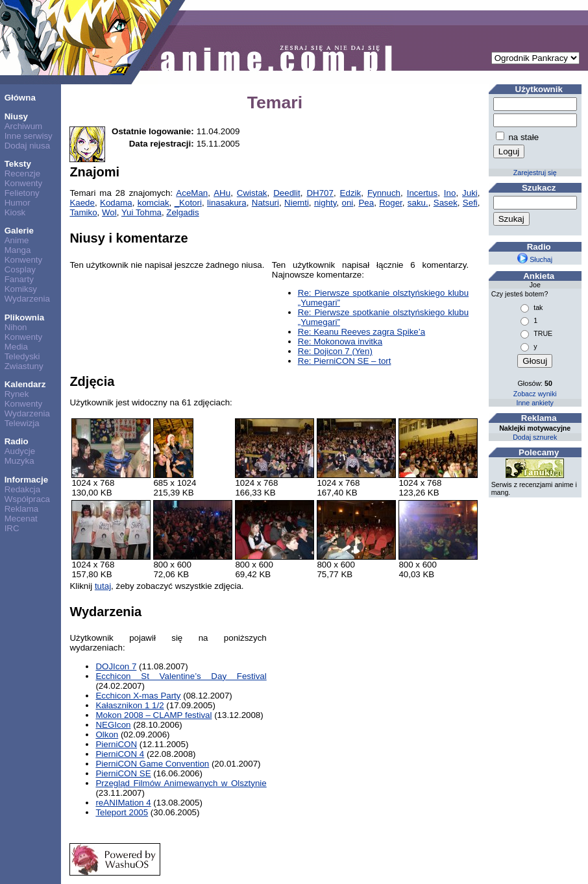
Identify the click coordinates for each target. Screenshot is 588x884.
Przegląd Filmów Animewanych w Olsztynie (180, 783)
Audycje (20, 451)
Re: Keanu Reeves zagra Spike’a (361, 332)
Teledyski (22, 356)
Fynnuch (383, 193)
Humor (18, 203)
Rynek (17, 394)
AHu (222, 193)
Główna (20, 97)
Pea (366, 203)
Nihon (16, 327)
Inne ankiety (534, 403)
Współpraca (27, 499)
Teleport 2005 (121, 812)
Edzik (350, 193)
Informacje (26, 479)
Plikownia (24, 317)
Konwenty (24, 183)
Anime (17, 240)
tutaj (103, 586)
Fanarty (19, 279)
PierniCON (116, 744)
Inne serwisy (29, 136)
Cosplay (20, 269)
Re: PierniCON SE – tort (344, 361)
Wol (109, 212)
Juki (470, 193)
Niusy (16, 116)
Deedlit (286, 193)
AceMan (192, 193)
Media (16, 347)
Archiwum (24, 126)
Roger (390, 203)
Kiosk (15, 212)
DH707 (320, 193)
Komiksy (21, 289)
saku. (418, 203)
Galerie (19, 230)
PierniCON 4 (119, 754)
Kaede (82, 203)
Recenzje (23, 173)
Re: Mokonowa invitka (340, 341)
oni (348, 203)
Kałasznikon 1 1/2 (129, 705)
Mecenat (21, 518)
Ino (450, 193)
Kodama (116, 203)
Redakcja (23, 489)
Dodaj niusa (27, 145)
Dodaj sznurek (535, 437)
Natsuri (265, 203)
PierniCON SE (123, 773)
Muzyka (19, 461)
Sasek (446, 203)
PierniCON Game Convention (152, 764)
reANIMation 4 (123, 802)
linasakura (227, 203)
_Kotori (188, 203)
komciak (153, 203)
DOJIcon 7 (115, 666)
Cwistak (252, 193)
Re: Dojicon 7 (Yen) (335, 351)
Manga (18, 250)
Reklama (22, 509)
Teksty (18, 164)
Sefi (470, 203)
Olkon (106, 734)
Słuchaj (534, 259)
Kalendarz (25, 384)
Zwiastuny (24, 366)
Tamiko (83, 212)
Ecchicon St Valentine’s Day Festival (180, 676)
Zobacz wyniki (535, 394)
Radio (17, 441)
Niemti (296, 203)
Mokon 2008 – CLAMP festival (153, 715)
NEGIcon (112, 725)
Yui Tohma (141, 212)
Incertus (422, 193)
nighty (325, 203)
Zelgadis (182, 212)
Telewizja (22, 423)
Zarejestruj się (535, 172)
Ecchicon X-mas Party (137, 695)
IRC (12, 528)
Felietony (22, 193)
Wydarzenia (27, 299)
